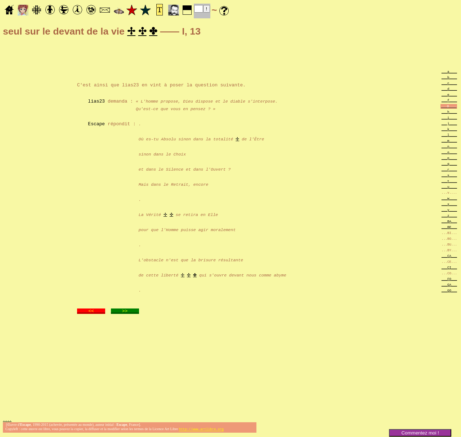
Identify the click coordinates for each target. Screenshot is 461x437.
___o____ (449, 153)
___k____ (449, 130)
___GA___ (449, 285)
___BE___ (449, 228)
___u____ (449, 187)
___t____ (449, 182)
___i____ (449, 118)
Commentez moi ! (420, 433)
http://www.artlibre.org (201, 431)
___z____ (449, 216)
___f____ (449, 101)
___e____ (449, 95)
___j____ (449, 124)
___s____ (449, 176)
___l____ (449, 136)
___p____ (449, 159)
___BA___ (449, 222)
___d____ (449, 89)
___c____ (449, 84)
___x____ (449, 205)
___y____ (449, 210)
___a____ (449, 72)
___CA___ (449, 256)
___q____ (449, 164)
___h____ (449, 113)
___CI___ (449, 268)
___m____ (449, 141)
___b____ (449, 78)
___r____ (449, 170)
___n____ (449, 147)
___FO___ (449, 280)
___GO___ (449, 291)
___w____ (449, 199)
